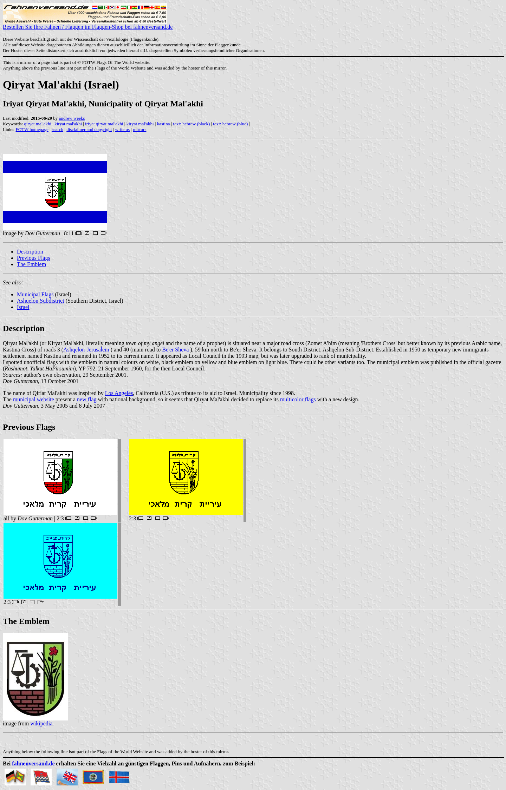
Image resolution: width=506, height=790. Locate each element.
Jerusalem (98, 350)
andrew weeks (72, 118)
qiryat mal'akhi (37, 123)
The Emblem (31, 264)
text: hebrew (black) (191, 123)
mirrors (139, 129)
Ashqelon (74, 350)
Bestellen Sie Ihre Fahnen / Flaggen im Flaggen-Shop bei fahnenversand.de (88, 24)
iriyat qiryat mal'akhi (104, 123)
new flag (87, 399)
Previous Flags (33, 258)
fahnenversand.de (33, 763)
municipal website (33, 399)
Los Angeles (119, 393)
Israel (23, 307)
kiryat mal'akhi (68, 123)
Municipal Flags (35, 294)
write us (122, 129)
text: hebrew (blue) (230, 123)
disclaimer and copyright (89, 129)
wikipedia (41, 723)
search (57, 129)
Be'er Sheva (175, 350)
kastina (163, 123)
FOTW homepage (31, 129)
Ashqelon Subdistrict (40, 301)
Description (30, 252)
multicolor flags (298, 399)
